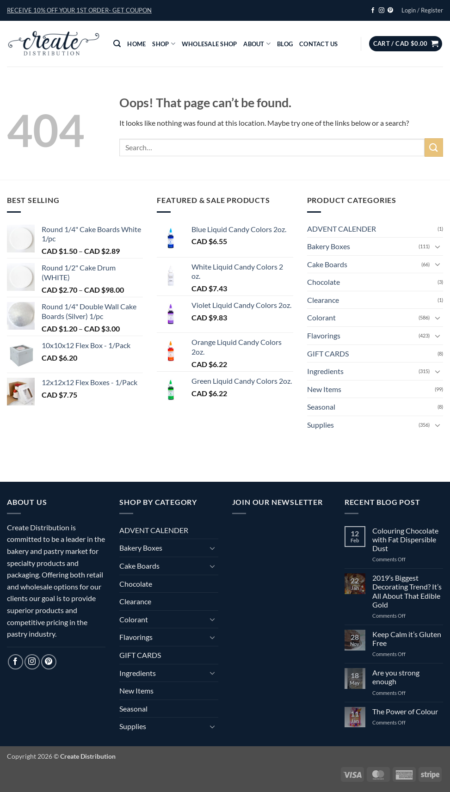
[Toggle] (437, 246)
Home (136, 44)
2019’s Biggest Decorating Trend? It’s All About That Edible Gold (407, 591)
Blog (285, 44)
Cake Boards (327, 264)
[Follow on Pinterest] (390, 10)
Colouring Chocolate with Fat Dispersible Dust (405, 539)
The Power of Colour (405, 711)
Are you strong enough (395, 677)
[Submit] (434, 147)
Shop (163, 43)
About (257, 43)
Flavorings (323, 335)
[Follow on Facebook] (373, 10)
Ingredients (325, 371)
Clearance (323, 299)
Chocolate (323, 281)
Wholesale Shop (209, 44)
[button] (79, 10)
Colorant (321, 317)
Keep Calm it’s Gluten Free (406, 638)
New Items (324, 389)
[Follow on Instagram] (381, 10)
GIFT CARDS (328, 353)
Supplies (320, 424)
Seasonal (321, 406)
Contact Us (318, 44)
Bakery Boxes (328, 246)
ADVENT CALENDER (341, 228)
